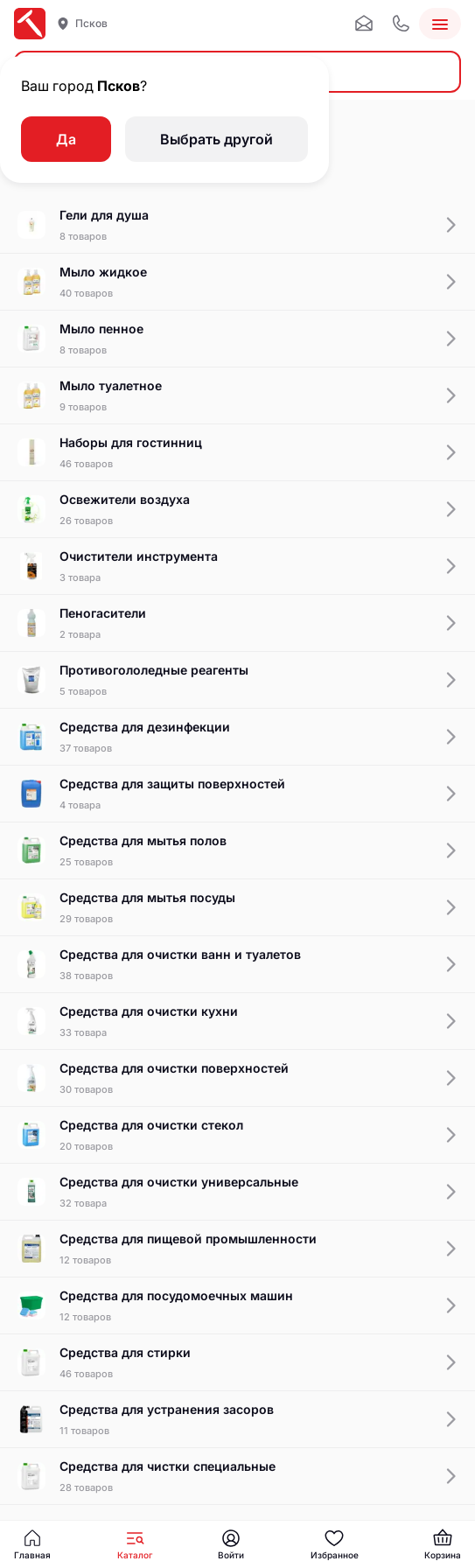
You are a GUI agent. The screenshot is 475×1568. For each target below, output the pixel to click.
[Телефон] (400, 23)
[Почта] (364, 23)
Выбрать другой (216, 139)
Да (66, 139)
